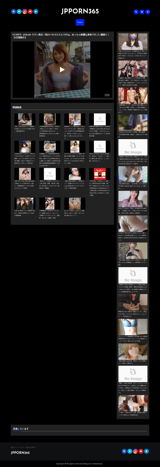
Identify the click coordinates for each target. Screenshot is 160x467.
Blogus (86, 464)
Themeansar (97, 464)
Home (80, 22)
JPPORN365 (80, 11)
